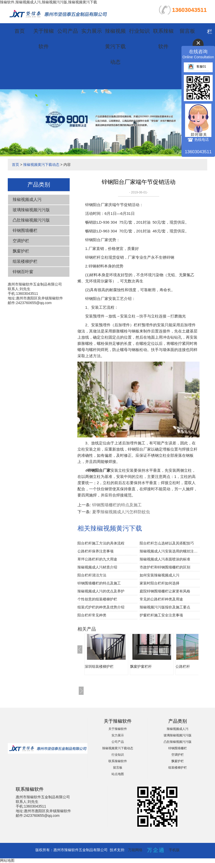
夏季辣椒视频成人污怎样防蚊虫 (121, 512)
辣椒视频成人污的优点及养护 (100, 591)
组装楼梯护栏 (25, 261)
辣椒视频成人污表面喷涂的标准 (165, 559)
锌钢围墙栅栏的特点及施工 (117, 505)
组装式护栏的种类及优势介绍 (100, 607)
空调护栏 (21, 241)
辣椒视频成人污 (27, 199)
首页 (19, 31)
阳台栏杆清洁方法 (91, 575)
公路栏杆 (183, 666)
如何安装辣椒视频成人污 (159, 575)
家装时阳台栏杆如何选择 (159, 583)
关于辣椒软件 (117, 729)
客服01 (197, 66)
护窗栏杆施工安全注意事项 (161, 615)
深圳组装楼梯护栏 (99, 666)
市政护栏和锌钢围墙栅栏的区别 (165, 567)
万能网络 (135, 850)
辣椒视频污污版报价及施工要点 (165, 607)
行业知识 (139, 31)
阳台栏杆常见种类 (91, 615)
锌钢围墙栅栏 (25, 230)
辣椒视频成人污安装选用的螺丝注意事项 (170, 551)
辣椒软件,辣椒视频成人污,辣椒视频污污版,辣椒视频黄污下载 (48, 2)
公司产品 (67, 31)
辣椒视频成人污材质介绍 (97, 567)
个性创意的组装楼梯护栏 (97, 599)
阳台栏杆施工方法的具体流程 (100, 543)
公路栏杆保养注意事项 (95, 551)
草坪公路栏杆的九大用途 (97, 559)
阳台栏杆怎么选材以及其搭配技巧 (167, 543)
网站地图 (7, 860)
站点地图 (118, 774)
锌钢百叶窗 (23, 272)
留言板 (187, 31)
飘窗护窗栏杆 (141, 666)
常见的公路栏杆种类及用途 (161, 599)
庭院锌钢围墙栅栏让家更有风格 (165, 591)
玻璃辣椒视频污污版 (31, 210)
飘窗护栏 (21, 251)
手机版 (174, 850)
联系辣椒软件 (117, 761)
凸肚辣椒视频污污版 (31, 220)
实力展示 (91, 31)
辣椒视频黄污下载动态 (115, 46)
